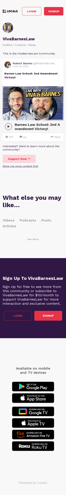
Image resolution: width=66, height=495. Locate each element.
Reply (56, 136)
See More (33, 239)
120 (23, 137)
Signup (53, 11)
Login (31, 11)
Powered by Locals (33, 482)
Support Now (19, 159)
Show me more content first (20, 166)
